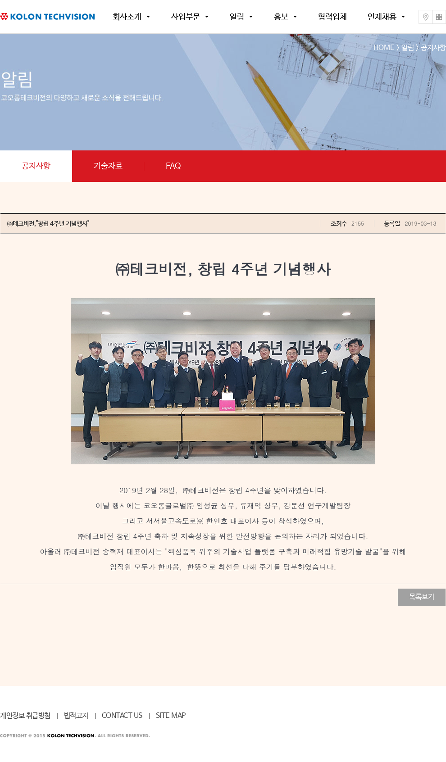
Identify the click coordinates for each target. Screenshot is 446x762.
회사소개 (127, 17)
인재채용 (382, 17)
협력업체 (332, 17)
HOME (384, 48)
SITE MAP (171, 716)
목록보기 (421, 597)
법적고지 (76, 716)
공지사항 (36, 166)
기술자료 (108, 166)
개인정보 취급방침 (25, 716)
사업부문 (185, 17)
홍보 (281, 17)
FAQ (173, 166)
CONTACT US (122, 716)
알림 (237, 17)
